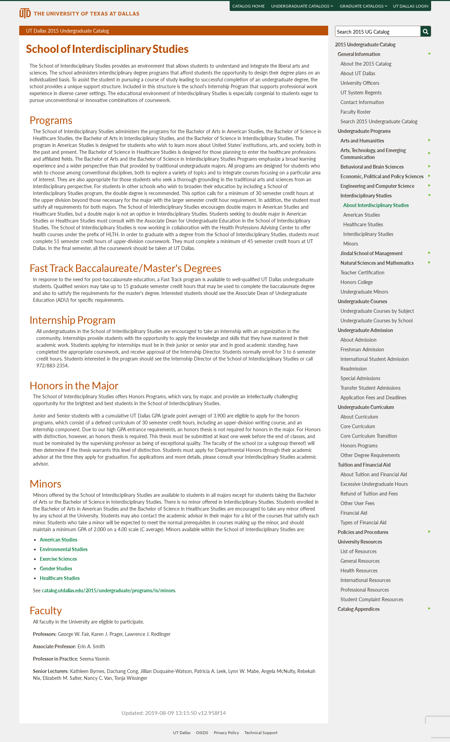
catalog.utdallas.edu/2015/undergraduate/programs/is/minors (108, 590)
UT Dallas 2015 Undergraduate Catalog (177, 31)
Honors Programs (359, 445)
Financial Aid (354, 512)
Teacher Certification (362, 272)
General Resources (360, 560)
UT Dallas (182, 732)
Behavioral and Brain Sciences (372, 166)
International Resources (366, 580)
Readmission (354, 368)
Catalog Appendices (359, 608)
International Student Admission (375, 358)
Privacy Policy (226, 732)
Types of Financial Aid (363, 522)
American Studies (58, 539)
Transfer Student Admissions (371, 387)
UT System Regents (361, 92)
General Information (359, 53)
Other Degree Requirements (370, 455)
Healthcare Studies (60, 577)
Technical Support (260, 732)
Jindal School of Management (372, 253)
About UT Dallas (358, 73)
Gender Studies (56, 568)
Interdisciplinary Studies (366, 195)
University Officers (360, 82)
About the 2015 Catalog (366, 63)
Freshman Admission (362, 349)
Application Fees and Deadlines (373, 397)
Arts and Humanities (362, 140)
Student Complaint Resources (372, 599)
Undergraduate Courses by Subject (377, 310)
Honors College (357, 281)
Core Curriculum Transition (369, 435)
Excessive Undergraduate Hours (374, 483)
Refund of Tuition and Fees (369, 493)
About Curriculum (359, 416)
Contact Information (362, 102)
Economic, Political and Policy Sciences (382, 176)
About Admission (359, 339)
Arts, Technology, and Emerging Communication (373, 153)
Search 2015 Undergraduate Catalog (379, 121)
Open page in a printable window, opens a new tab (314, 31)
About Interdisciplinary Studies (376, 205)
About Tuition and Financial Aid (374, 474)
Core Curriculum (358, 426)
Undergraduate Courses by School (377, 320)
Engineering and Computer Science (377, 185)
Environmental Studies (64, 549)
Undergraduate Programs (364, 130)
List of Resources (359, 551)
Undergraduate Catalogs (302, 6)
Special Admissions (360, 378)
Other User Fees (357, 503)
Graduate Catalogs (364, 6)
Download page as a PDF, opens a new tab (298, 31)
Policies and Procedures (363, 531)
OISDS (202, 732)
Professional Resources (365, 589)
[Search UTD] (425, 31)
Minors (350, 243)
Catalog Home (248, 6)
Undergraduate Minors (364, 291)
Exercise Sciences (58, 558)
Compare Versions (322, 31)
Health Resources (359, 570)
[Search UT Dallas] (383, 31)
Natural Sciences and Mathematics (377, 262)
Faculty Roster (356, 111)
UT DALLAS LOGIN (410, 6)
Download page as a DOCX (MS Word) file (306, 31)
